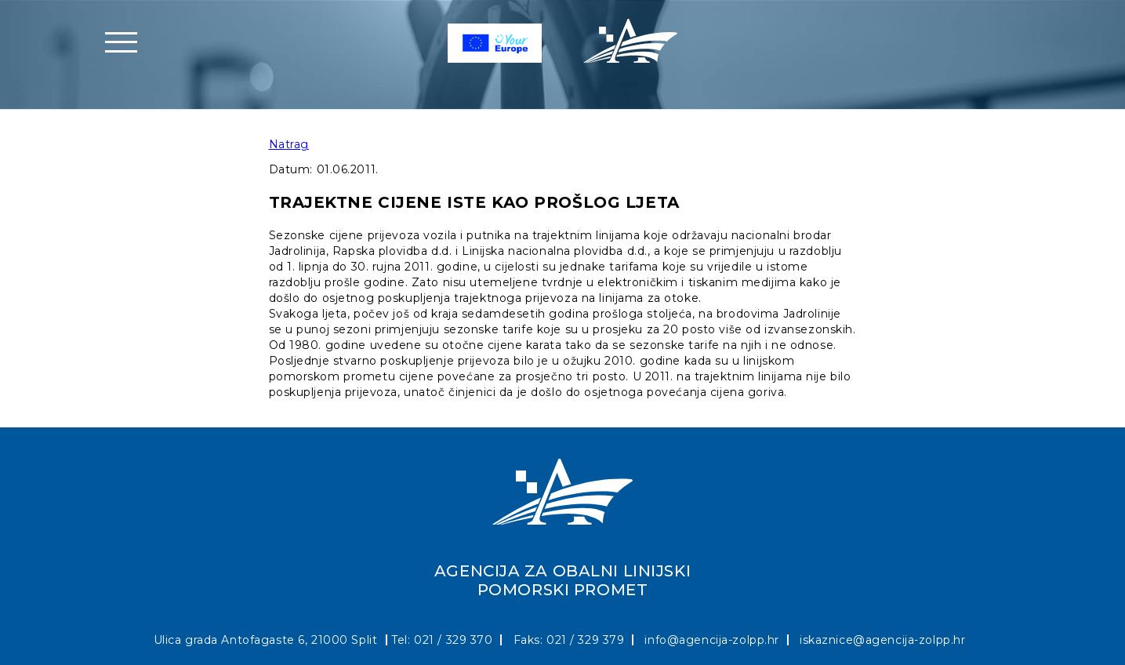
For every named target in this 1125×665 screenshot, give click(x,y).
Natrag (289, 144)
